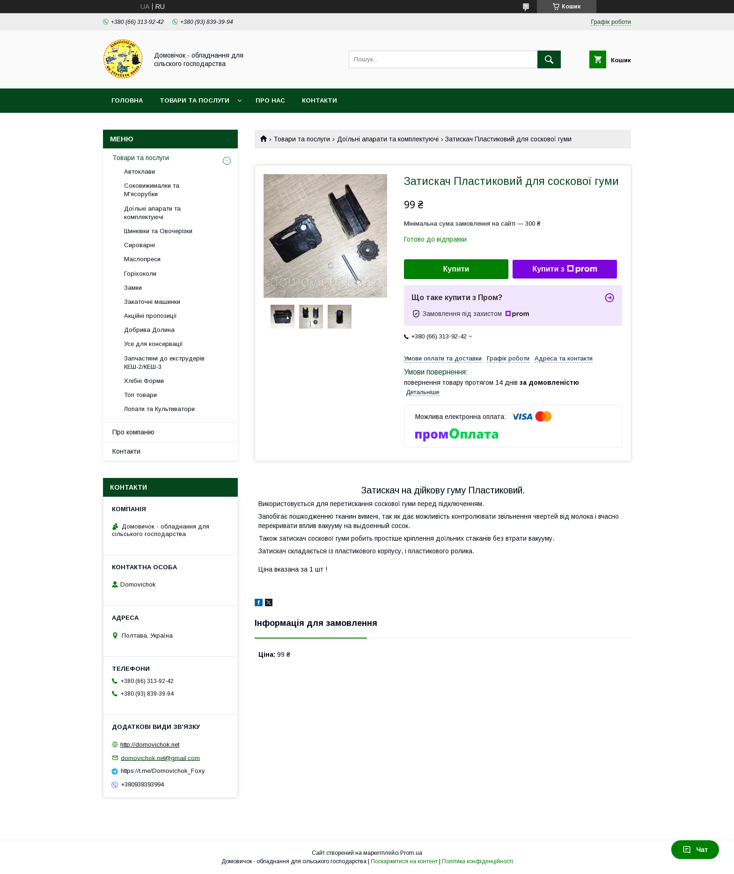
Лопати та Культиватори (159, 408)
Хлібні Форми (144, 380)
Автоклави (139, 171)
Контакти (319, 100)
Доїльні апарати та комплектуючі (388, 139)
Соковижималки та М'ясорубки (151, 190)
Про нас (270, 100)
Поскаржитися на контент (404, 861)
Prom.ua (411, 853)
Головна (127, 100)
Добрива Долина (149, 329)
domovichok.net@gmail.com (160, 757)
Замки (133, 287)
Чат (695, 849)
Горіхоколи (140, 273)
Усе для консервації (153, 343)
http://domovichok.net (149, 744)
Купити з (564, 269)
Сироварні (139, 245)
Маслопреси (142, 259)
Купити (456, 269)
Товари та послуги (194, 100)
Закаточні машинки (152, 301)
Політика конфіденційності (477, 861)
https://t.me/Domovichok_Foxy (163, 770)
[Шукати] (549, 59)
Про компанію (133, 432)
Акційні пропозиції (150, 315)
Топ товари (140, 394)
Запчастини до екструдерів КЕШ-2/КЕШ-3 (164, 362)
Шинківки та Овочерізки (158, 231)
